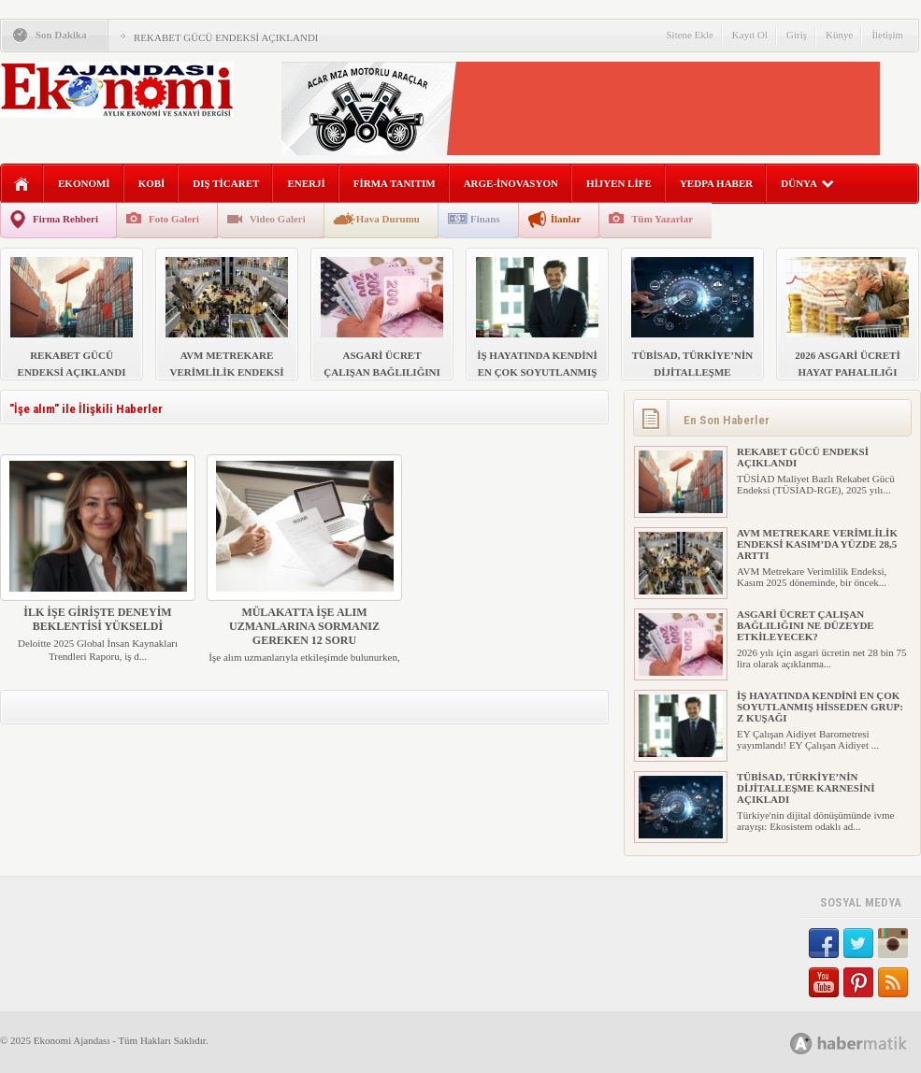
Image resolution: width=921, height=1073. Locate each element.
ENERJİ (305, 183)
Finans (485, 218)
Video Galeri (278, 218)
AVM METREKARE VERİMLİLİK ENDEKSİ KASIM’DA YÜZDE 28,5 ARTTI (817, 544)
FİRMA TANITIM (394, 183)
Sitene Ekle (689, 34)
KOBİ (151, 183)
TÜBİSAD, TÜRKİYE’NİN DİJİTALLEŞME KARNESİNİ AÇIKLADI (805, 788)
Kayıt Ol (750, 34)
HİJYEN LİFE (619, 183)
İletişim (887, 34)
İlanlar (566, 218)
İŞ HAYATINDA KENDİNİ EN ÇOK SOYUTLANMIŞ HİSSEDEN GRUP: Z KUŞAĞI (820, 706)
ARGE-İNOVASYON (511, 183)
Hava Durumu (388, 218)
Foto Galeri (174, 218)
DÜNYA (807, 183)
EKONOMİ (84, 183)
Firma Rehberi (65, 218)
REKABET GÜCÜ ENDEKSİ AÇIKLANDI (226, 37)
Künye (839, 34)
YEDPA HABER (716, 183)
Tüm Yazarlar (662, 218)
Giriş (796, 34)
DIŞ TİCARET (226, 183)
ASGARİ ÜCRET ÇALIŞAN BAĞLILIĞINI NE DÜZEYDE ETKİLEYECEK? (805, 625)
